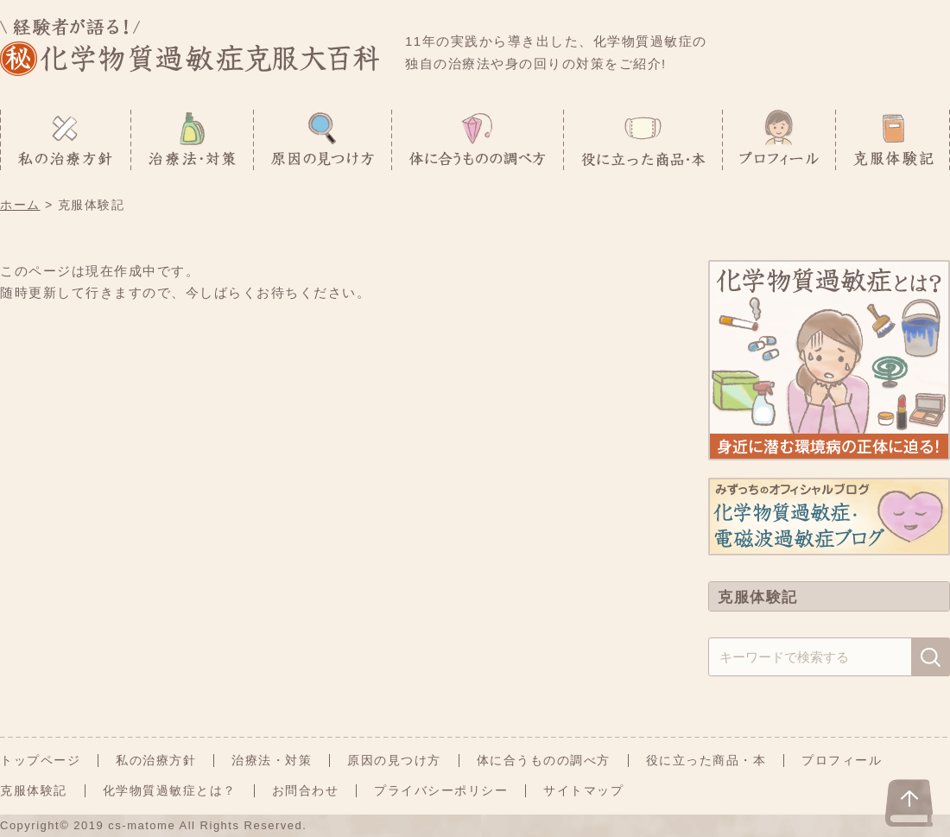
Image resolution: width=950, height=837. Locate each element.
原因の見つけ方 (394, 760)
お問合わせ (305, 790)
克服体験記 (33, 790)
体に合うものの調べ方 (544, 760)
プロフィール (841, 760)
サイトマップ (583, 790)
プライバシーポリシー (441, 790)
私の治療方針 (156, 760)
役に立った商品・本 (706, 760)
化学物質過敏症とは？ (170, 790)
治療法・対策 (271, 760)
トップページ (40, 760)
